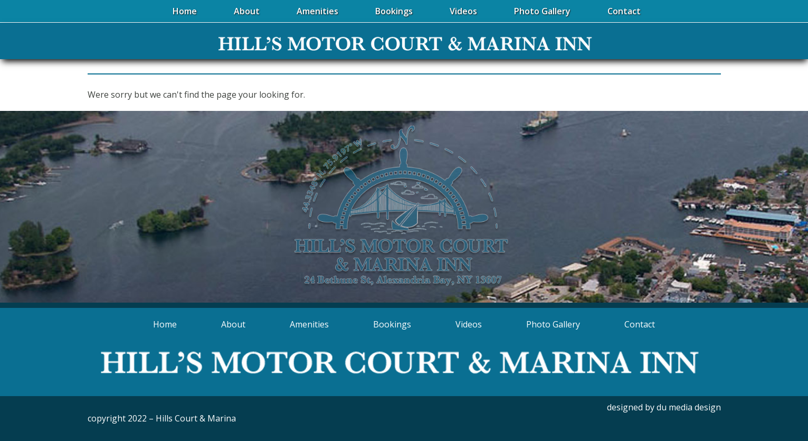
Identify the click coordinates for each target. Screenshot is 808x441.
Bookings (392, 324)
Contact (639, 324)
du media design (689, 407)
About (233, 324)
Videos (468, 324)
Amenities (309, 324)
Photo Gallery (553, 324)
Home (165, 324)
